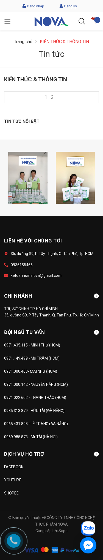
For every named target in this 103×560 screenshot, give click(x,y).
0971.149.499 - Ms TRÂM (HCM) (32, 358)
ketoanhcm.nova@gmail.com (36, 275)
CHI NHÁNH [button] (51, 296)
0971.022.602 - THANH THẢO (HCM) (35, 397)
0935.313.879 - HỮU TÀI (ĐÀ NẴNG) (34, 410)
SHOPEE (11, 493)
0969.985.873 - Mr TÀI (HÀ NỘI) (31, 437)
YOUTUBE (12, 480)
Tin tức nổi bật (22, 121)
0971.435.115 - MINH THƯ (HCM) (32, 345)
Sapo (63, 531)
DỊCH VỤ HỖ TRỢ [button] (51, 454)
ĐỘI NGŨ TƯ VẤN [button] (51, 332)
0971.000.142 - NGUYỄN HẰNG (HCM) (36, 384)
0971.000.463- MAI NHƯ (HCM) (30, 371)
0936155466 (22, 265)
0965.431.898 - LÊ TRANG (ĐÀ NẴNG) (36, 424)
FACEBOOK (13, 467)
